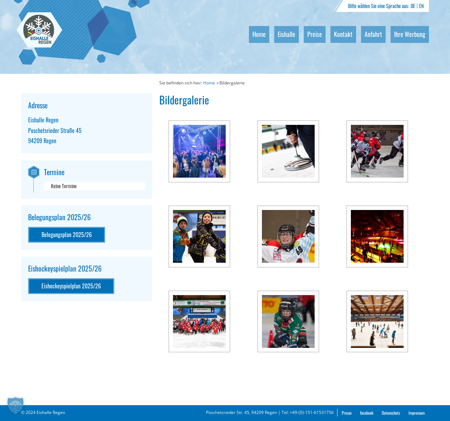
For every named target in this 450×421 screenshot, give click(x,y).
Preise (314, 34)
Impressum (417, 413)
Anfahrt (373, 34)
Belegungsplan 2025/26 (66, 234)
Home (259, 34)
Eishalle (286, 34)
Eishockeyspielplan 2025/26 (71, 286)
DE (413, 5)
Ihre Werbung (409, 34)
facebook (366, 413)
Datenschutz (391, 413)
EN (421, 5)
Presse (347, 413)
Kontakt (343, 34)
